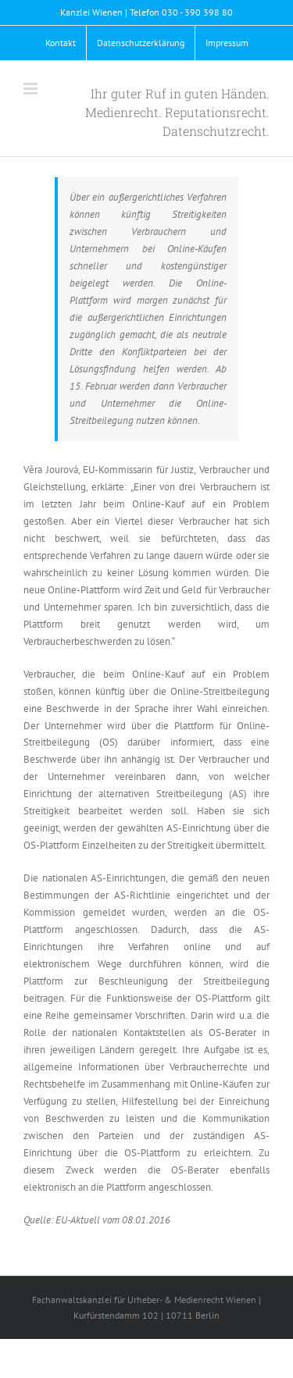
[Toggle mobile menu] (31, 88)
